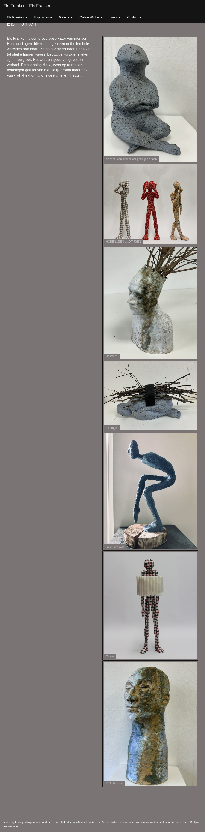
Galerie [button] (66, 17)
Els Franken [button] (17, 17)
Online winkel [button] (90, 17)
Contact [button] (134, 17)
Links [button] (115, 17)
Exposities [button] (43, 17)
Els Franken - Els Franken (27, 5)
